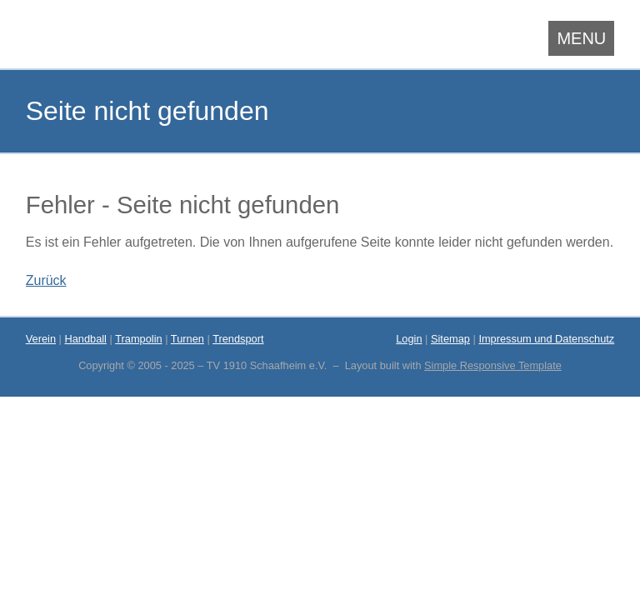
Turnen (187, 338)
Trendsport (237, 338)
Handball (85, 338)
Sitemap (450, 338)
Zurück (46, 280)
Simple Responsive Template (493, 365)
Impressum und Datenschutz (546, 338)
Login (409, 338)
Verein (41, 338)
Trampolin (138, 338)
